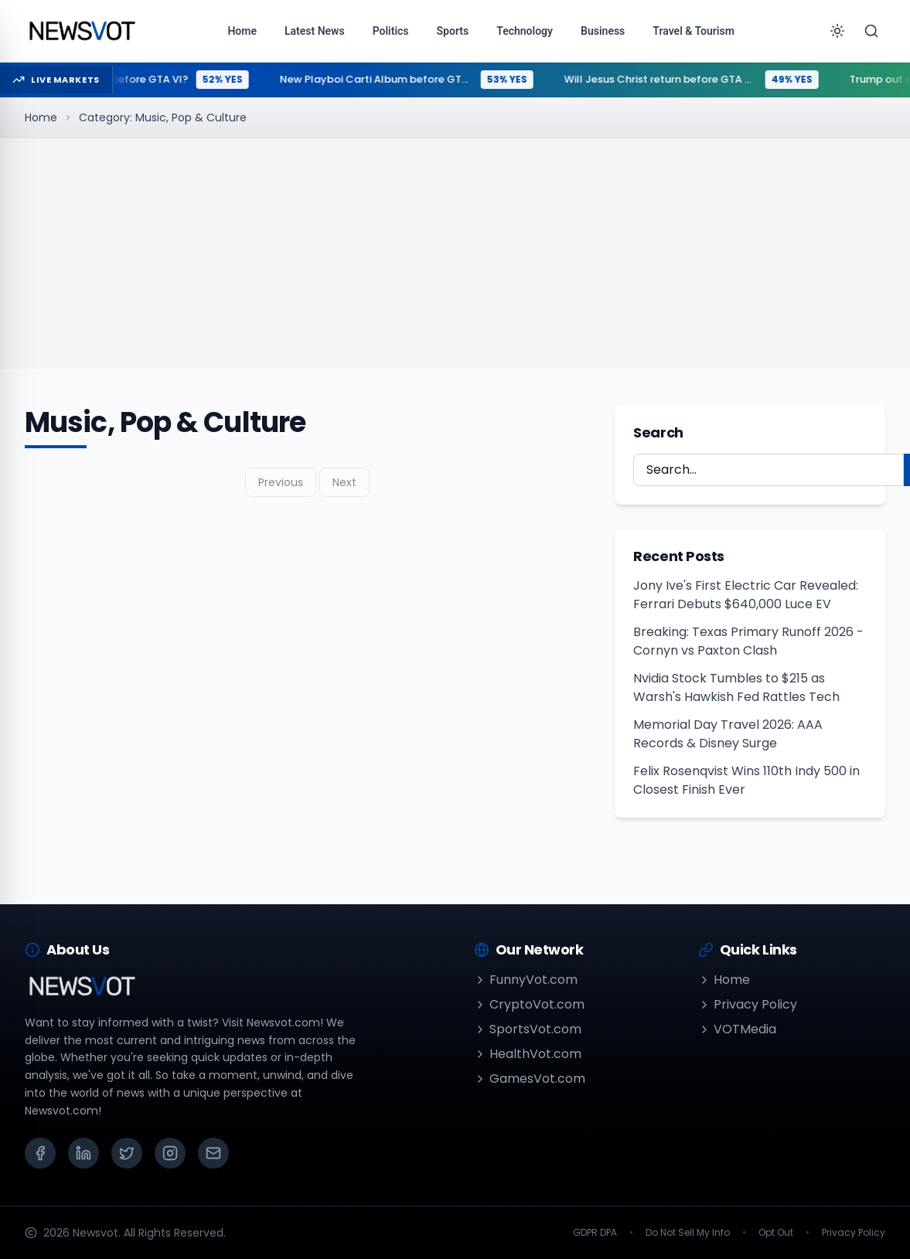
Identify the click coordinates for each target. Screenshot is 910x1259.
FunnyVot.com (526, 979)
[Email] (213, 1153)
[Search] (871, 31)
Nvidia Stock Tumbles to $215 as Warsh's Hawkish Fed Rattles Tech (736, 687)
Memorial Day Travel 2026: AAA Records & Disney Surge (728, 734)
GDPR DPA (595, 1233)
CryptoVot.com (529, 1004)
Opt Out (775, 1233)
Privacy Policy (747, 1004)
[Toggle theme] (837, 31)
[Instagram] (170, 1153)
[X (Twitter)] (126, 1153)
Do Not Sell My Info (688, 1233)
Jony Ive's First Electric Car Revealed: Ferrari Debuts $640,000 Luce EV (745, 595)
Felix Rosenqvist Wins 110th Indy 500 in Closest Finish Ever (746, 780)
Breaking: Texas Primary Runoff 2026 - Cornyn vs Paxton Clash (748, 641)
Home (41, 117)
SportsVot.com (527, 1029)
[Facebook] (40, 1153)
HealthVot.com (527, 1054)
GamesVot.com (529, 1078)
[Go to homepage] (81, 30)
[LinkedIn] (83, 1153)
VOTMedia (737, 1029)
